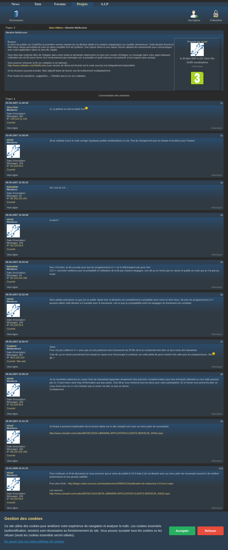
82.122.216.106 (18, 278)
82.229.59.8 (16, 166)
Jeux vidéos (56, 27)
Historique (197, 66)
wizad (204, 41)
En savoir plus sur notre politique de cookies (34, 541)
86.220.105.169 (18, 451)
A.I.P (104, 4)
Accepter (182, 531)
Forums (60, 4)
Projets (82, 4)
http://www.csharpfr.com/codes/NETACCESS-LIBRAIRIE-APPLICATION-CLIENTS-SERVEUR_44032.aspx (106, 433)
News (15, 4)
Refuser (210, 531)
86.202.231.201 (18, 198)
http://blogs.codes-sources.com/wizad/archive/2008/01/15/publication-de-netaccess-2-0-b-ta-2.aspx (120, 483)
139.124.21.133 (18, 118)
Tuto (37, 4)
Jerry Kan (12, 107)
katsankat (12, 187)
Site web (21, 361)
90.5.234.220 (17, 357)
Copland (11, 346)
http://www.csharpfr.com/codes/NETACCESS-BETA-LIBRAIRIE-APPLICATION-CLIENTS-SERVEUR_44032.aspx (110, 493)
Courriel (11, 122)
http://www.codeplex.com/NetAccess (27, 65)
